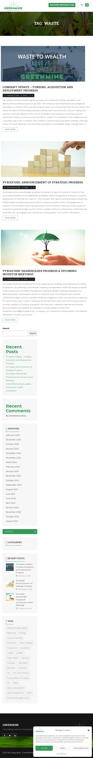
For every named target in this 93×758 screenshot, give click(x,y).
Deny (62, 748)
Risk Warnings (61, 753)
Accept (44, 748)
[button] (88, 730)
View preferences (80, 748)
